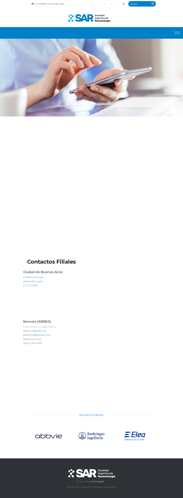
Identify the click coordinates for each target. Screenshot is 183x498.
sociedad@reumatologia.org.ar (49, 3)
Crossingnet (97, 481)
